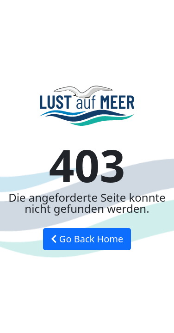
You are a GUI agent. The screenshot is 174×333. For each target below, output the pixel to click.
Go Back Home (87, 239)
